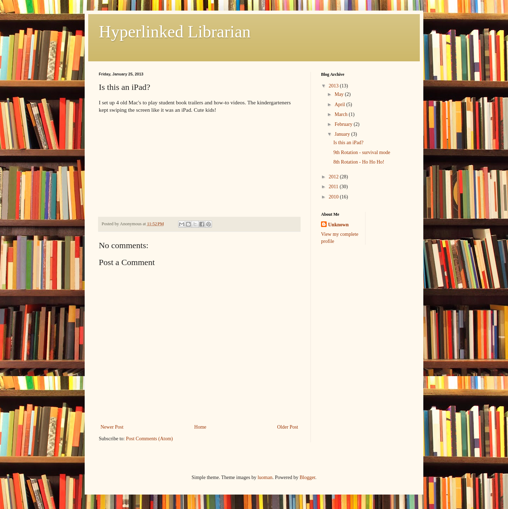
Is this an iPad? (348, 142)
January (342, 134)
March (341, 114)
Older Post (287, 427)
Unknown (338, 224)
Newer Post (112, 427)
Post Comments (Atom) (149, 438)
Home (200, 427)
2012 (334, 176)
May (339, 94)
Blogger (307, 477)
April (340, 104)
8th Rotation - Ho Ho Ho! (358, 162)
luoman (265, 477)
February (343, 124)
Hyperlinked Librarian (175, 31)
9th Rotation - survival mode (361, 152)
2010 (334, 197)
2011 (334, 186)
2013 (334, 85)
